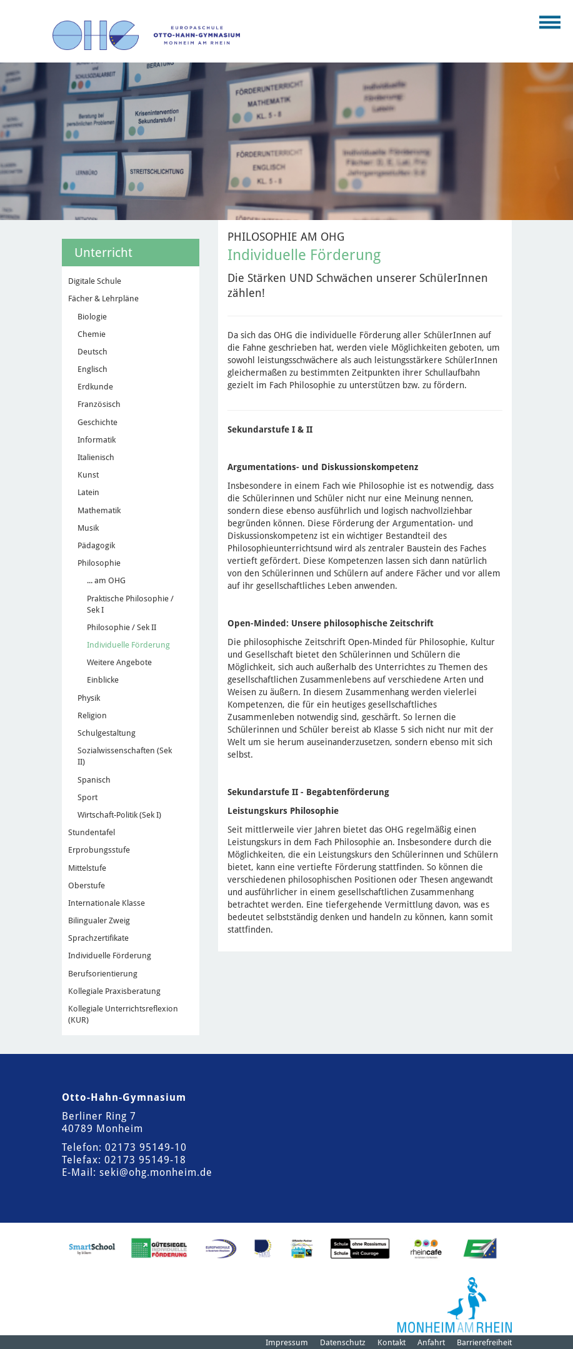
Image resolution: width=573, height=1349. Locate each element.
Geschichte (97, 422)
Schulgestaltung (106, 733)
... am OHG (106, 580)
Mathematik (99, 510)
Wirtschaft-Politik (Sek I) (119, 815)
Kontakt (391, 1342)
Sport (87, 797)
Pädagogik (96, 545)
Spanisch (94, 780)
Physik (88, 698)
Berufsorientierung (102, 973)
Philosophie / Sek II (121, 627)
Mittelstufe (87, 868)
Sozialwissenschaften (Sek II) (124, 756)
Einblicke (103, 680)
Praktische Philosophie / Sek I (130, 604)
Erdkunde (95, 386)
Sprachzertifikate (98, 938)
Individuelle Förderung (128, 644)
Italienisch (95, 457)
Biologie (92, 316)
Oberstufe (86, 885)
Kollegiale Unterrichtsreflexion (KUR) (123, 1014)
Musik (88, 528)
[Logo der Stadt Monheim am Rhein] (454, 1305)
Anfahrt (431, 1342)
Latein (88, 492)
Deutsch (92, 351)
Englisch (92, 369)
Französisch (99, 404)
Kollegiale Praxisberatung (114, 991)
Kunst (88, 474)
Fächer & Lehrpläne (103, 298)
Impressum (287, 1342)
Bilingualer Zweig (99, 920)
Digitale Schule (94, 281)
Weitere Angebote (119, 662)
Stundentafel (91, 832)
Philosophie (99, 563)
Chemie (91, 334)
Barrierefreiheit (484, 1342)
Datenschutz (343, 1342)
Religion (92, 715)
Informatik (96, 439)
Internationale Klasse (106, 903)
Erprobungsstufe (99, 850)
